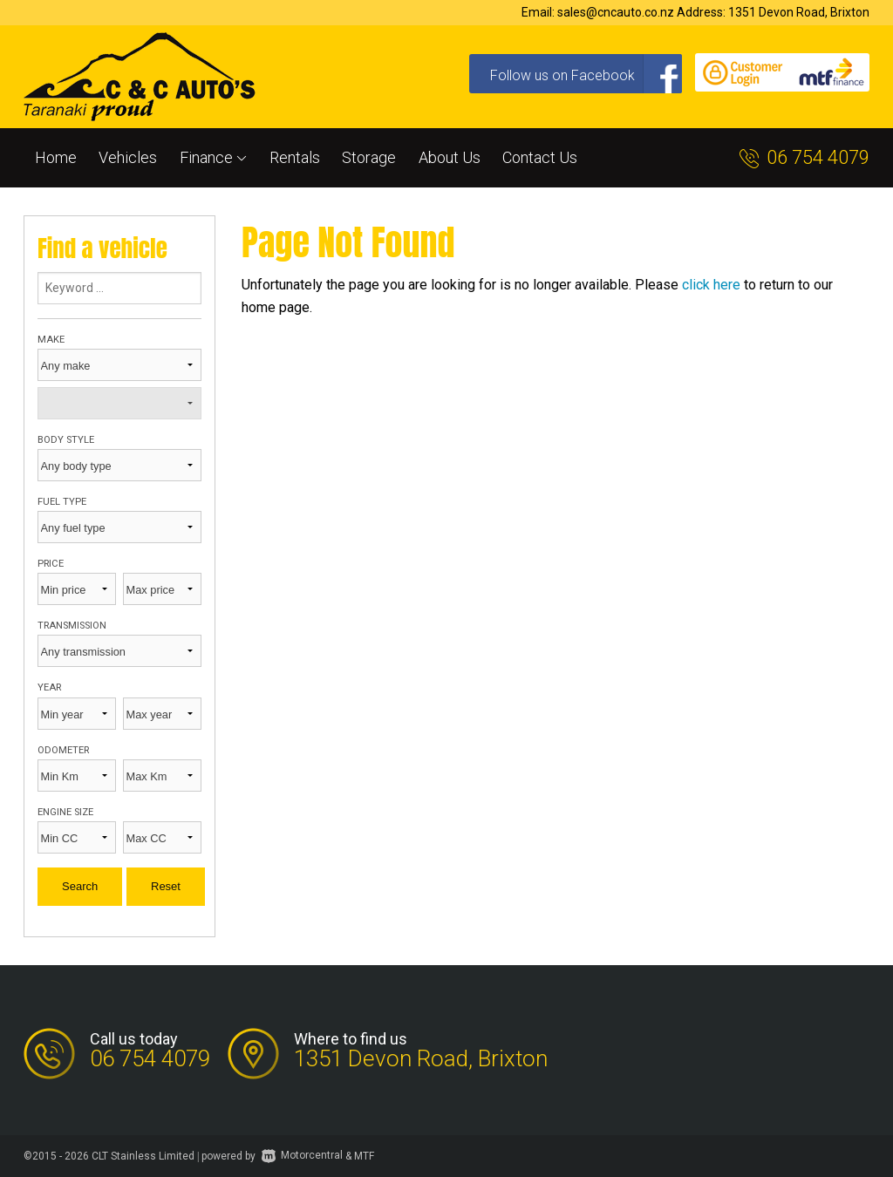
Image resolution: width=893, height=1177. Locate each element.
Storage (369, 157)
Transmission (71, 625)
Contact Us (539, 157)
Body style (65, 440)
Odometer (63, 750)
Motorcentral (302, 1155)
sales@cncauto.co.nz (615, 12)
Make (51, 339)
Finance (213, 157)
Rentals (294, 157)
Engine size (65, 812)
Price (50, 563)
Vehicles (128, 157)
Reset (166, 886)
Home (56, 157)
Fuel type (61, 501)
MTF (364, 1155)
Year (49, 687)
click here (711, 284)
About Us (450, 157)
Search (80, 886)
